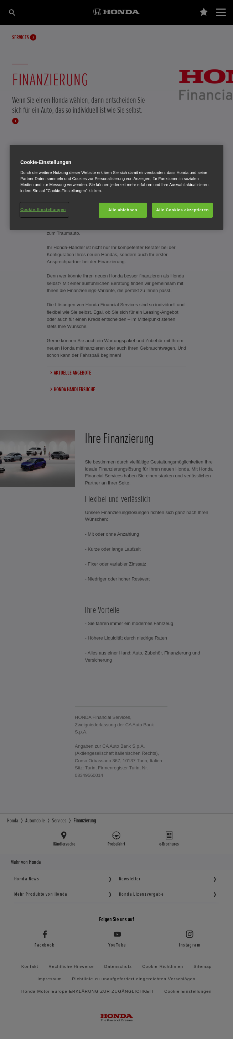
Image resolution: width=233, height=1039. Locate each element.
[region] (116, 187)
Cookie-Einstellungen (43, 209)
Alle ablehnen (122, 210)
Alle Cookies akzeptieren (182, 210)
